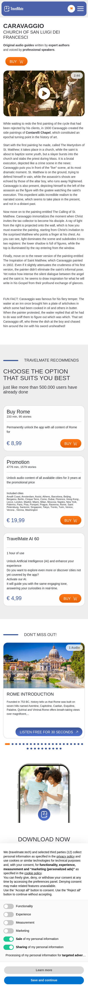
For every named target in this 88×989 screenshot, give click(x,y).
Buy (16, 61)
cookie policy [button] (32, 873)
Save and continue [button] (44, 980)
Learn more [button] (44, 970)
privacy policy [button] (66, 856)
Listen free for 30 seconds (49, 732)
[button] (7, 744)
